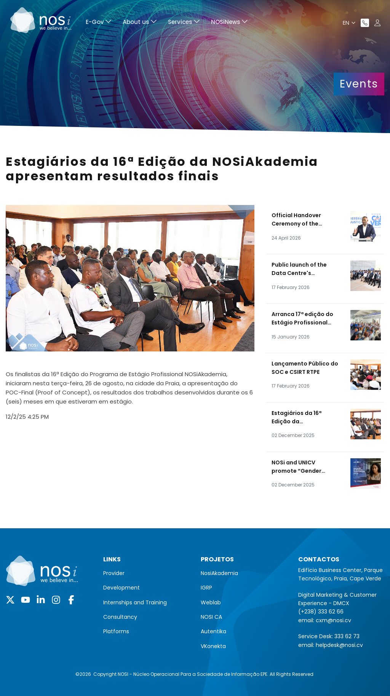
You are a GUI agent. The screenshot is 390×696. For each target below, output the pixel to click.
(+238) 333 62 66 (321, 611)
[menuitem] (98, 23)
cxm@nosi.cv (333, 620)
